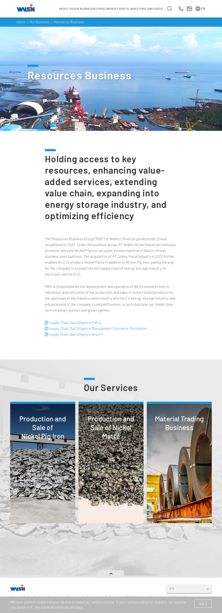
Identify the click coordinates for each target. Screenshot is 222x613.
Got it (203, 603)
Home (21, 22)
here (79, 607)
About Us (66, 8)
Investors (138, 8)
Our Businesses (85, 8)
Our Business (39, 22)
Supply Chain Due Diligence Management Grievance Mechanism (96, 342)
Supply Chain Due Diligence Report (74, 348)
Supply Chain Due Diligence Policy (73, 337)
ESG (160, 8)
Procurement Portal (114, 8)
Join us (151, 8)
